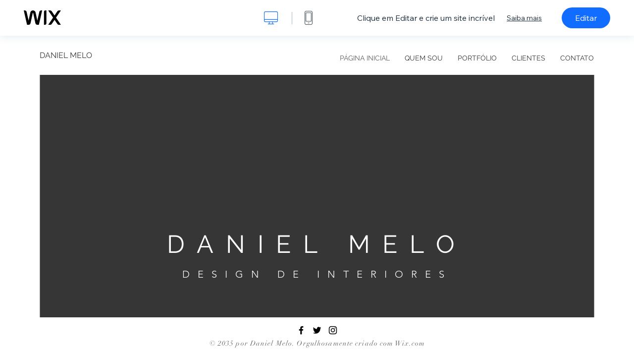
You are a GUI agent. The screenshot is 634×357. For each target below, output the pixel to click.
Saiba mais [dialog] (524, 17)
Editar (586, 18)
